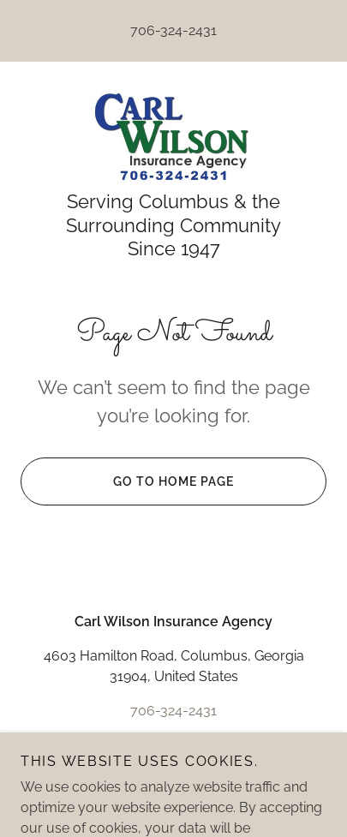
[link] (173, 136)
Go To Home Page (127, 481)
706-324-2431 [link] (173, 30)
